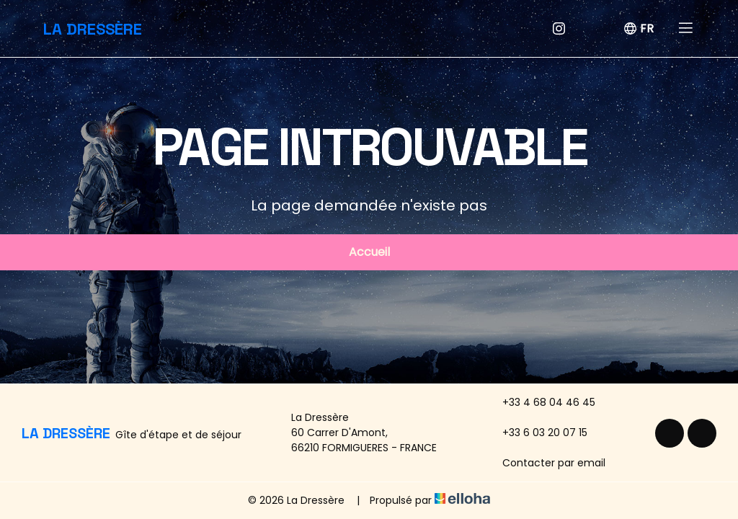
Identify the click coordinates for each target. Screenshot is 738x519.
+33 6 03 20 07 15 (536, 432)
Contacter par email (545, 463)
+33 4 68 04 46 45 (540, 402)
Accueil (369, 252)
